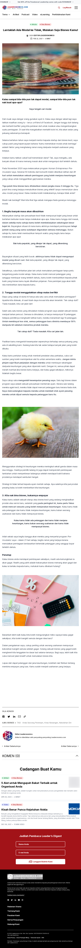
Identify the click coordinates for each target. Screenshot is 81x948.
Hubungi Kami (13, 924)
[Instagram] (22, 900)
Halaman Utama (14, 906)
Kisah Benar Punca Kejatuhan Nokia (24, 809)
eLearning (45, 14)
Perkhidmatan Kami (61, 14)
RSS (43, 937)
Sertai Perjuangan (15, 920)
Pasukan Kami (13, 915)
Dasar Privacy (11, 937)
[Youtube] (19, 900)
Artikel (16, 14)
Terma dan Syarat (35, 937)
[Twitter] (12, 900)
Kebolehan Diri (65, 723)
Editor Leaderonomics (44, 35)
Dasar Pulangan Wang (23, 937)
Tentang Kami (13, 911)
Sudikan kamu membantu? (15, 895)
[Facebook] (8, 900)
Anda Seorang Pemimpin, (33, 723)
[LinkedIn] (15, 900)
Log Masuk (67, 7)
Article (33, 24)
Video (35, 14)
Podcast (25, 14)
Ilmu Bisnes (45, 24)
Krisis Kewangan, (51, 723)
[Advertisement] (40, 685)
